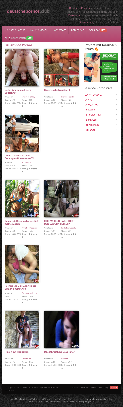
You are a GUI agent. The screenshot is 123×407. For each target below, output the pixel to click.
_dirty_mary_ (91, 104)
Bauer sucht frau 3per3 (57, 90)
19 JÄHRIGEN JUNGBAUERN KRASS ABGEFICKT (20, 288)
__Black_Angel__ (93, 94)
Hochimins (26, 358)
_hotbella (90, 109)
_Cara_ (88, 99)
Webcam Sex (96, 387)
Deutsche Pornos (79, 8)
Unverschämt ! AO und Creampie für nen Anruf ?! (19, 157)
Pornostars (86, 22)
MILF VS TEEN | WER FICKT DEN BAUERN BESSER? (59, 222)
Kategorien (74, 15)
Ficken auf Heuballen (16, 352)
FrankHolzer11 (67, 96)
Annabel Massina (29, 227)
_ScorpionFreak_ (93, 114)
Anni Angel (26, 162)
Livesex (75, 387)
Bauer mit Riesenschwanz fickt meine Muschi (22, 222)
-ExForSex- (90, 129)
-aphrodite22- (92, 124)
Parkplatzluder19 (68, 227)
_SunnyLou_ (91, 119)
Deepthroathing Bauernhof (59, 352)
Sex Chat (98, 30)
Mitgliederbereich (19, 38)
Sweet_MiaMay (28, 96)
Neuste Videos (39, 30)
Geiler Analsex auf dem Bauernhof (18, 91)
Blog (106, 387)
